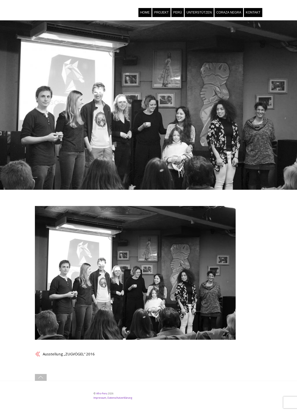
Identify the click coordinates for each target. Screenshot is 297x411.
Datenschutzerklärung (119, 397)
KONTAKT (253, 12)
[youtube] (52, 395)
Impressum (100, 397)
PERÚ (177, 12)
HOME (145, 12)
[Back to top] (41, 377)
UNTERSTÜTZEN (199, 12)
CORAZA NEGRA (228, 12)
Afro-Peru (101, 393)
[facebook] (40, 395)
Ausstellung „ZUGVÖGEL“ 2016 (69, 353)
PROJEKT (161, 12)
